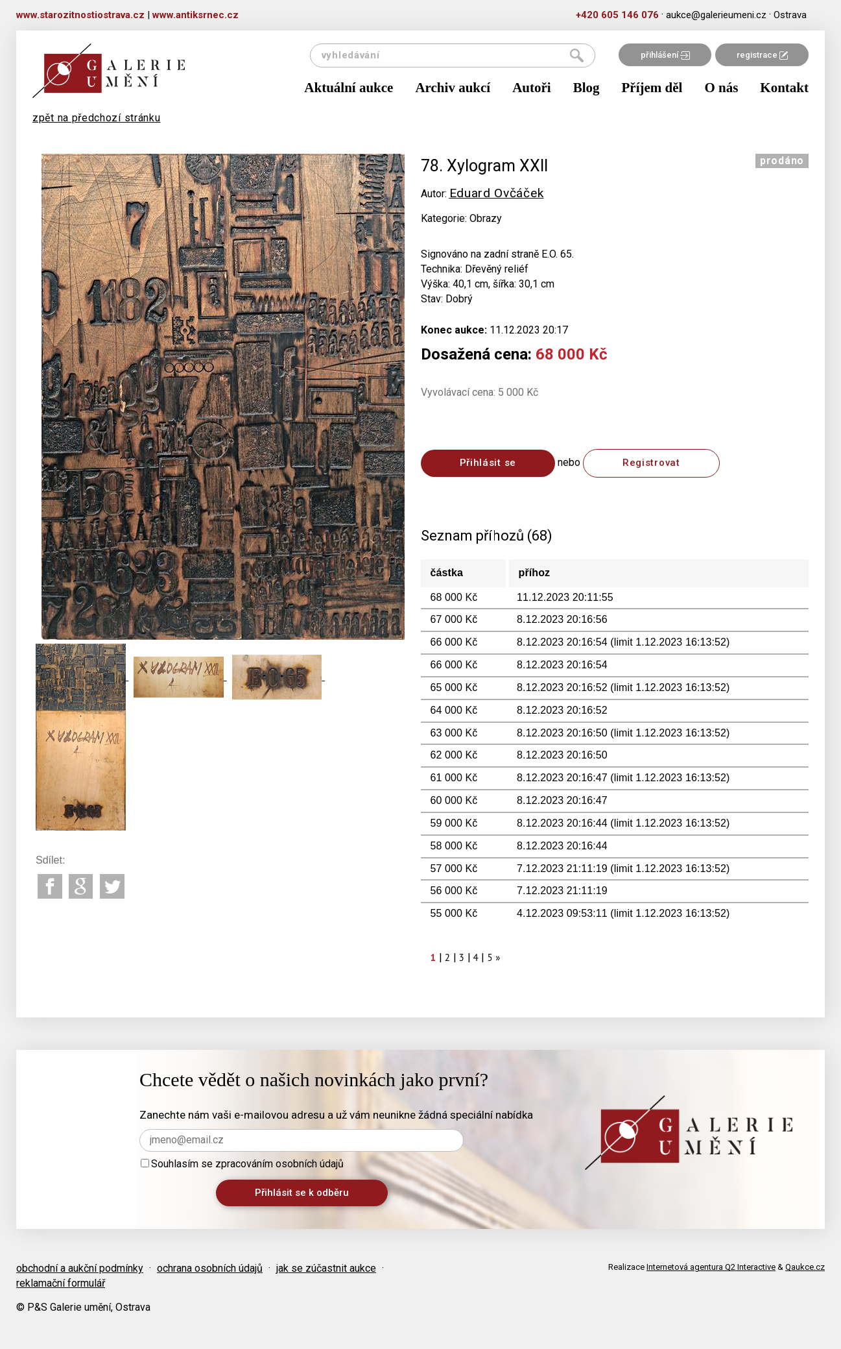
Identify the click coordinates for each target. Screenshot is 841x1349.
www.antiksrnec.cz (195, 15)
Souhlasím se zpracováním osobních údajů (242, 1164)
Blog (586, 87)
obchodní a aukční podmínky (79, 1268)
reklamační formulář (60, 1283)
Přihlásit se (488, 462)
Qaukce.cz (805, 1267)
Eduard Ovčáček (496, 193)
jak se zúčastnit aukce (326, 1268)
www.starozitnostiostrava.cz (80, 15)
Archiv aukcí (452, 87)
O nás (721, 87)
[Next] (498, 957)
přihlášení (665, 55)
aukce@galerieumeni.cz (716, 15)
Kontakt (784, 87)
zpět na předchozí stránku (96, 118)
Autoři (531, 87)
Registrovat (651, 462)
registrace (762, 55)
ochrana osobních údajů (210, 1268)
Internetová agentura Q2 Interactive (711, 1267)
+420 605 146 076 (617, 15)
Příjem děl (652, 87)
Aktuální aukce (348, 87)
